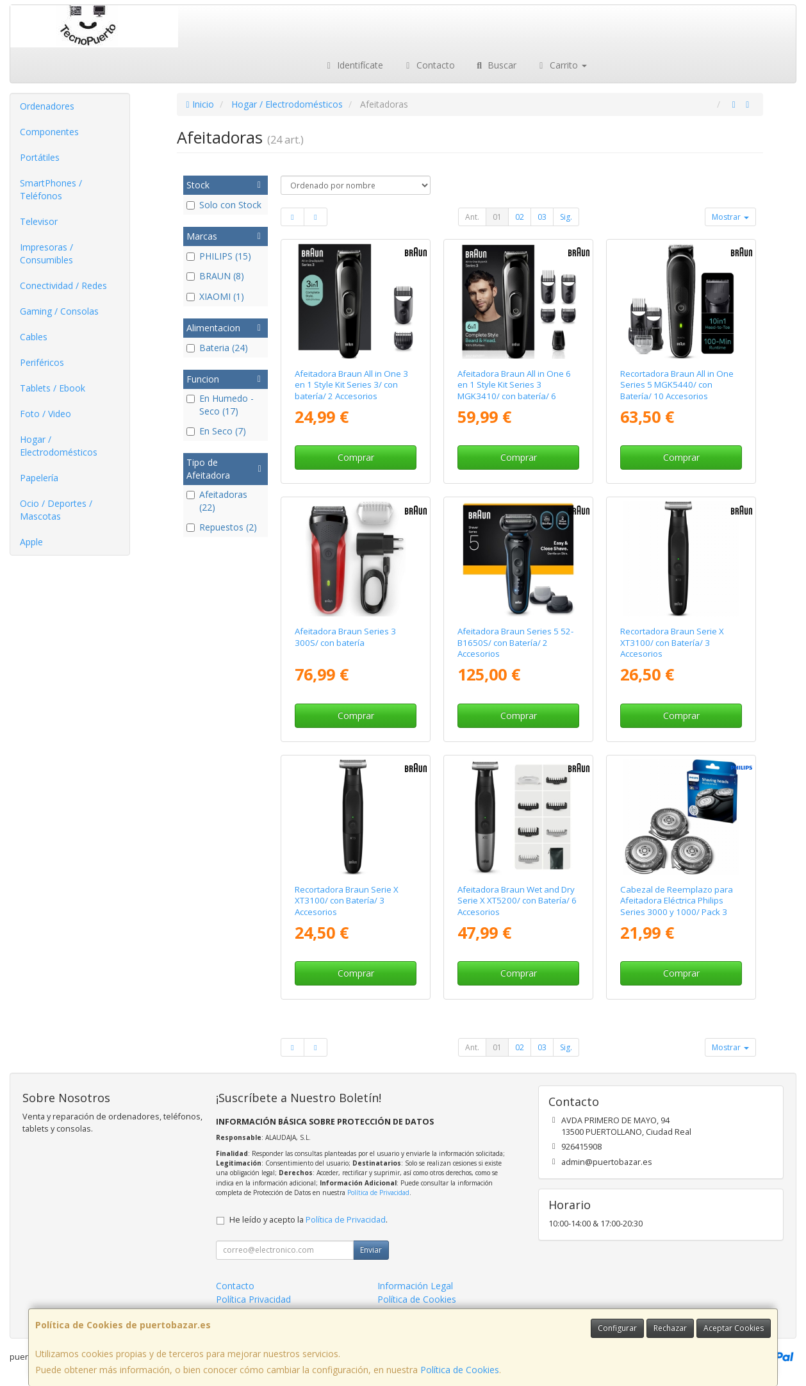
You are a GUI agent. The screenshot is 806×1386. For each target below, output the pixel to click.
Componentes (49, 132)
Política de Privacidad (378, 1192)
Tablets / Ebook (52, 388)
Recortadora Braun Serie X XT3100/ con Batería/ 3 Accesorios (672, 642)
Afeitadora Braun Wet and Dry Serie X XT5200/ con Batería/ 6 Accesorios (517, 901)
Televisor (39, 221)
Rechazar (670, 1328)
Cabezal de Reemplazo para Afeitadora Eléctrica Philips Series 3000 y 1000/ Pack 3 (676, 901)
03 (542, 216)
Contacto (428, 65)
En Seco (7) (216, 431)
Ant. (472, 216)
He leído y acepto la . (308, 1219)
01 (497, 216)
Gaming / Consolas (59, 311)
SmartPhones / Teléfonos (51, 189)
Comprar (356, 457)
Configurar (617, 1328)
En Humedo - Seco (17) (220, 404)
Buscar (495, 65)
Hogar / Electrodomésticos (58, 445)
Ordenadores (47, 106)
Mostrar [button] (730, 216)
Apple (31, 542)
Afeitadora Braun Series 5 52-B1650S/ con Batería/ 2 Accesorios (515, 642)
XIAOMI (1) (215, 296)
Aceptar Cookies (733, 1328)
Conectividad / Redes (63, 285)
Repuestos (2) (221, 527)
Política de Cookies (459, 1370)
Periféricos (42, 362)
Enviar (371, 1249)
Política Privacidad (253, 1299)
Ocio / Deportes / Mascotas (56, 509)
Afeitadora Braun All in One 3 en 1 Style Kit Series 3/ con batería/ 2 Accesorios (351, 385)
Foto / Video (45, 414)
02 (519, 216)
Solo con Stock (223, 205)
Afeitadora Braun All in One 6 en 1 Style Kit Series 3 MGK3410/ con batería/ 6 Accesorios (514, 390)
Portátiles (40, 157)
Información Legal (415, 1286)
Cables (33, 337)
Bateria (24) (217, 348)
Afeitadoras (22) (216, 500)
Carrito (561, 65)
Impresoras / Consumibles (46, 253)
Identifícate (354, 65)
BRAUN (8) (215, 276)
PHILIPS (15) (218, 256)
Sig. (566, 216)
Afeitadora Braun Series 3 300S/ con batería (345, 636)
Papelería (39, 478)
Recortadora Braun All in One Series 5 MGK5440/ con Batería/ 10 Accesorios (677, 385)
